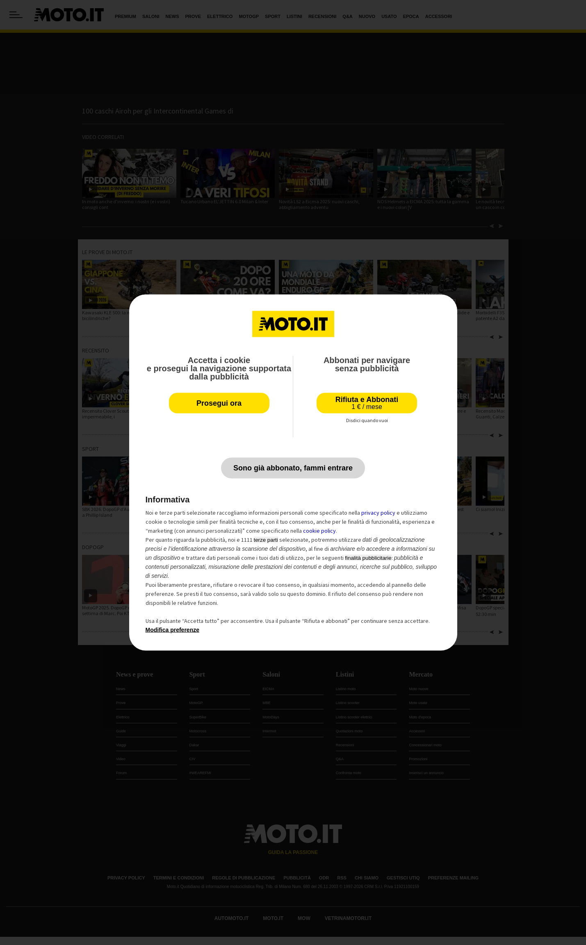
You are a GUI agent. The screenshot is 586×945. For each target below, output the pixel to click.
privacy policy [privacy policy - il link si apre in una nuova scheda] (378, 512)
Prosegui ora (219, 403)
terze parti (266, 540)
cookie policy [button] (319, 530)
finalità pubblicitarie (368, 558)
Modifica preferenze (172, 630)
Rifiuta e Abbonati (366, 403)
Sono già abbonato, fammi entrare (293, 468)
